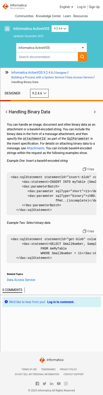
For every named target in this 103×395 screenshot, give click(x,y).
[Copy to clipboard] (88, 169)
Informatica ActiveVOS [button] (34, 48)
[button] (67, 6)
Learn (67, 16)
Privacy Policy (68, 369)
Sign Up (94, 7)
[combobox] (47, 56)
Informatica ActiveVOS (31, 29)
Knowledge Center (48, 16)
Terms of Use (29, 369)
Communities (24, 16)
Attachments (35, 148)
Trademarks (48, 369)
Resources (80, 16)
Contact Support (73, 374)
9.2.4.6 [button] (60, 28)
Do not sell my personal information (37, 374)
